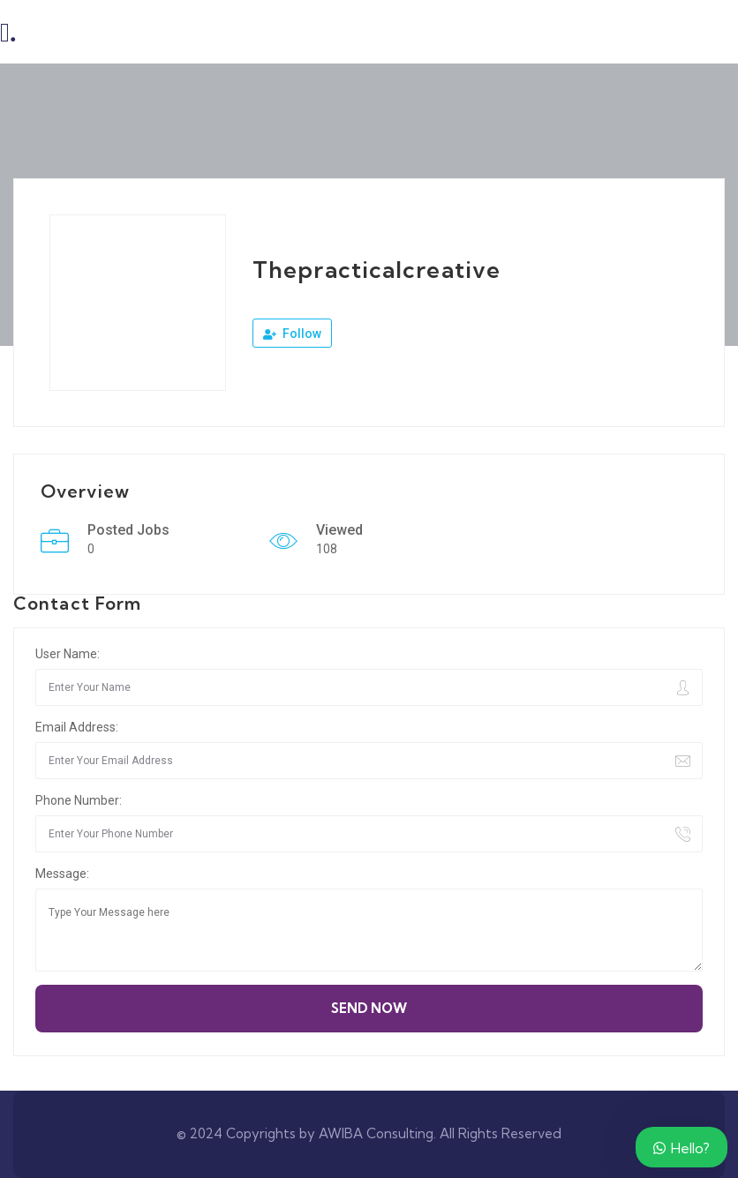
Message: (62, 874)
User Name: (67, 654)
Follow (292, 333)
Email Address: (76, 727)
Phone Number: (78, 800)
